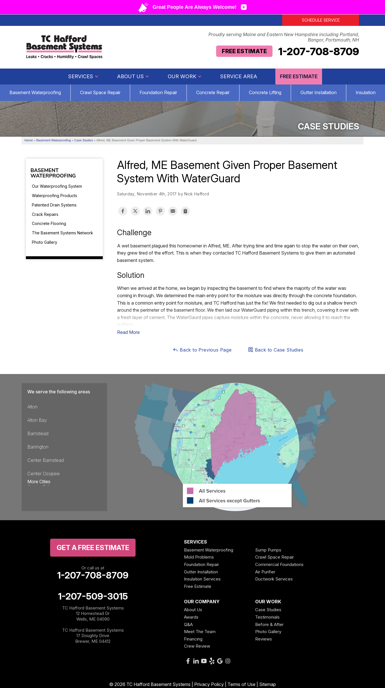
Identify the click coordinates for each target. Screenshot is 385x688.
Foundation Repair (158, 92)
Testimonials (267, 617)
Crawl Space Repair (100, 92)
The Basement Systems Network (62, 232)
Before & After (269, 624)
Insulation (366, 92)
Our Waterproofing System (57, 186)
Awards (191, 617)
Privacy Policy (209, 684)
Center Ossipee (43, 473)
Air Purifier (265, 572)
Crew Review (197, 646)
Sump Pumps (268, 550)
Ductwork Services (274, 579)
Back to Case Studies (276, 350)
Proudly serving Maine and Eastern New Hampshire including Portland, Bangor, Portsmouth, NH (283, 37)
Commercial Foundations (279, 564)
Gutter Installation (318, 92)
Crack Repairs (45, 214)
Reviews (263, 639)
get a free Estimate (93, 548)
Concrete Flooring (49, 223)
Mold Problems (199, 557)
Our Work (185, 76)
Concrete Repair (213, 92)
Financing (193, 639)
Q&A (188, 624)
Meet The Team (200, 631)
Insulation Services (202, 579)
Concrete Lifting (265, 92)
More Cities (38, 481)
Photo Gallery (44, 242)
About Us (133, 76)
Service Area (238, 76)
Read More (128, 332)
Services (83, 76)
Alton (32, 407)
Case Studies (268, 609)
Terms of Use (241, 684)
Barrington (37, 447)
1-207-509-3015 (93, 596)
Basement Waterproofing (35, 92)
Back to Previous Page (202, 350)
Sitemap (267, 684)
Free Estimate (244, 51)
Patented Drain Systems (54, 205)
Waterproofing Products (54, 195)
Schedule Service (321, 20)
